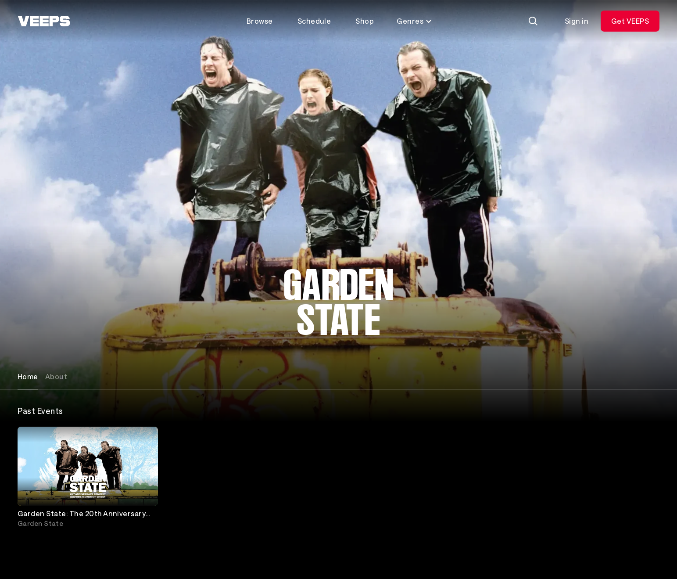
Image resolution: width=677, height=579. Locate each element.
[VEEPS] (44, 21)
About (56, 376)
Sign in (576, 21)
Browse (260, 21)
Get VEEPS (630, 21)
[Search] (533, 21)
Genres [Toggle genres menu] (414, 21)
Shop (364, 21)
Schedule (314, 21)
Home (28, 376)
